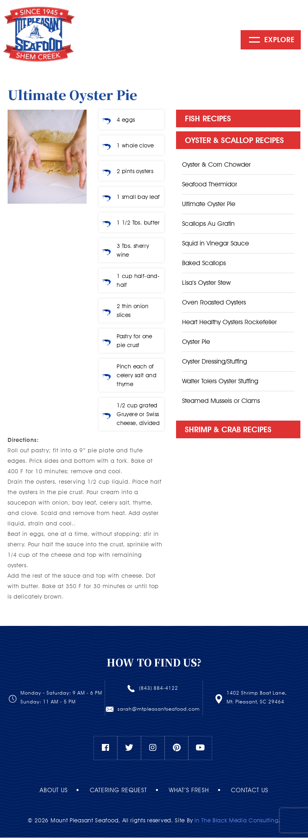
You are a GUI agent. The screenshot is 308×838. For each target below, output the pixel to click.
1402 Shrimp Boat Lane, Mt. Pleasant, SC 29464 (257, 697)
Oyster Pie (196, 342)
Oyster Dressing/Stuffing (214, 362)
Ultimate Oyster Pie (208, 204)
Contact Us (256, 790)
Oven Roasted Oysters (214, 303)
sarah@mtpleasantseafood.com (159, 709)
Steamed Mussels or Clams (221, 401)
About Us (47, 790)
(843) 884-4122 (158, 688)
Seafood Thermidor (209, 184)
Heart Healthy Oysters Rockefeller (229, 322)
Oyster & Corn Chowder (216, 165)
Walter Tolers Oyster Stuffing (220, 381)
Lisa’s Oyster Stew (206, 283)
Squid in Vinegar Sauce (215, 243)
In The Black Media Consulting (236, 821)
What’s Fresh (191, 790)
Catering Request (116, 790)
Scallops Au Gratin (208, 224)
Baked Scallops (204, 263)
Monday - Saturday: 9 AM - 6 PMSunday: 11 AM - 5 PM (61, 697)
